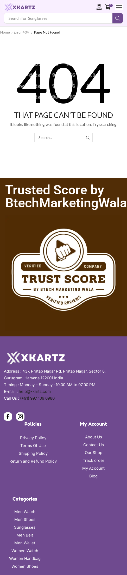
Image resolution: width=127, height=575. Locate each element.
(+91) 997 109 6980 (37, 398)
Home (5, 32)
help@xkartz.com (35, 391)
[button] (99, 7)
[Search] (117, 18)
